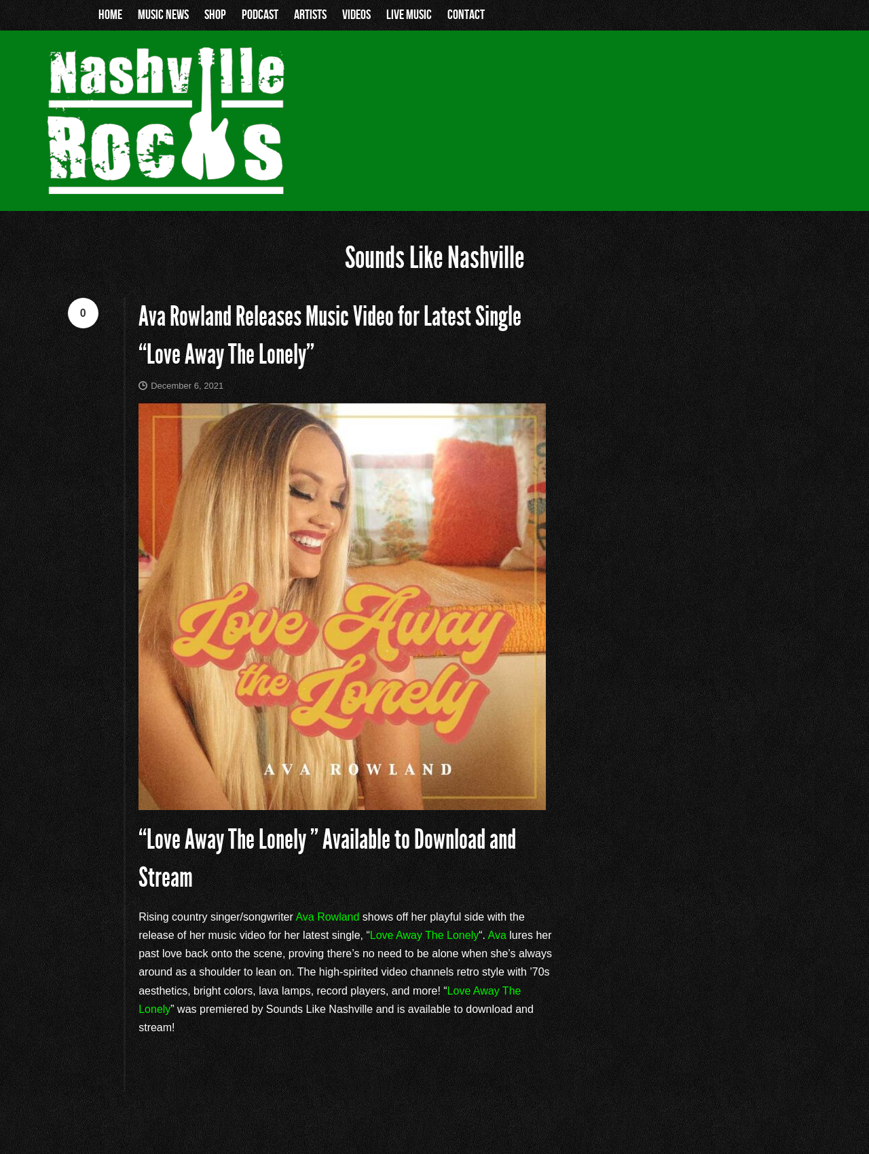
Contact (466, 15)
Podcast (260, 15)
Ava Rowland (327, 917)
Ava (497, 935)
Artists (310, 15)
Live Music (409, 15)
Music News (163, 15)
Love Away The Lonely (424, 935)
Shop (215, 15)
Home (110, 15)
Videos (356, 15)
